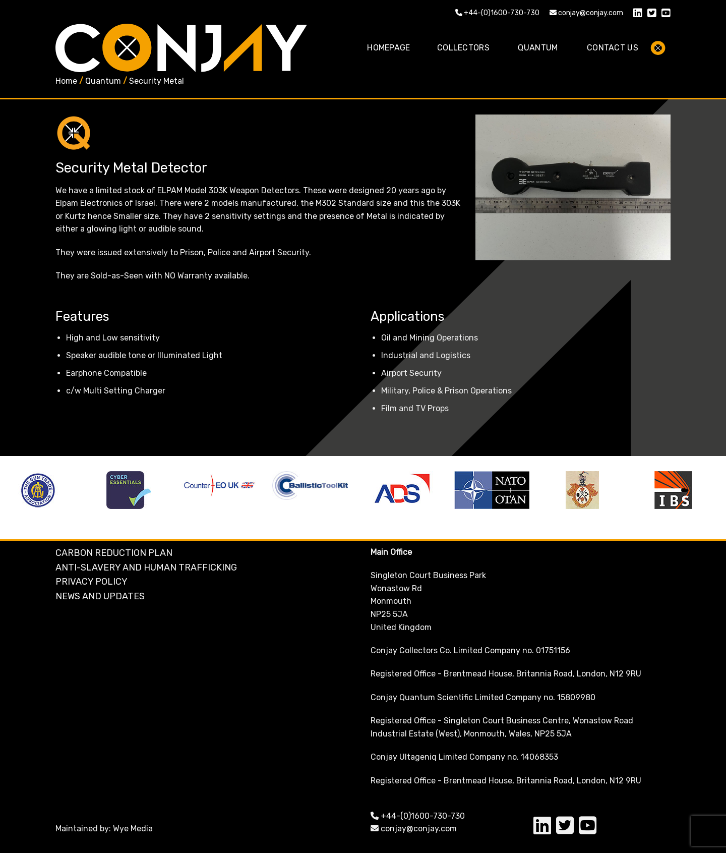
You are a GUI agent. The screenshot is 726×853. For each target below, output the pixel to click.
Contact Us (612, 47)
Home (66, 81)
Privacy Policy (91, 581)
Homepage (388, 47)
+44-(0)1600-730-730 (497, 13)
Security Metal (156, 81)
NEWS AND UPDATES (100, 596)
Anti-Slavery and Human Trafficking (146, 567)
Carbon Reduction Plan (113, 552)
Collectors (463, 47)
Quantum (538, 47)
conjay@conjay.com (586, 13)
